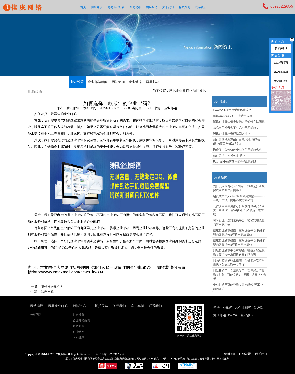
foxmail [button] (233, 315)
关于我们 (168, 7)
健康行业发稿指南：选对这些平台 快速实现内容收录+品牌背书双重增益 (239, 232)
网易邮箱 (152, 82)
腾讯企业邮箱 (179, 90)
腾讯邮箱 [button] (219, 315)
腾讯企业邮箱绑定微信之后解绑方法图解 (239, 121)
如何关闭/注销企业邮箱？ (229, 155)
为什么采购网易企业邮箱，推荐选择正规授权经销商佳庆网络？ (239, 188)
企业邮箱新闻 (98, 82)
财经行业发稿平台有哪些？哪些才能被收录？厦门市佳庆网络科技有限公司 (239, 252)
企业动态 (135, 82)
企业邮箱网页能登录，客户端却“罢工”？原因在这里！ (238, 286)
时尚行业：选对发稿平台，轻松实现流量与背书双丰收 (239, 222)
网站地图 (229, 354)
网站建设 (96, 7)
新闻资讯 (135, 7)
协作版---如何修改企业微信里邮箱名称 (237, 149)
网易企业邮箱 (116, 7)
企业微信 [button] (247, 315)
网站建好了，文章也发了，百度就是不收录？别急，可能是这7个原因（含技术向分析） (239, 274)
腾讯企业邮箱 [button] (223, 307)
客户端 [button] (258, 307)
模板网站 (36, 314)
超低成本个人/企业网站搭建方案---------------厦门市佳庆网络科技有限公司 (239, 198)
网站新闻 (118, 82)
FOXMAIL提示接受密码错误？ (232, 109)
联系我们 (200, 7)
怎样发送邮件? (51, 286)
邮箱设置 (77, 82)
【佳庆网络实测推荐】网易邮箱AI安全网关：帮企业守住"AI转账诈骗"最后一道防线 (238, 210)
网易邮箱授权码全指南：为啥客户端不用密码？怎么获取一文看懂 (239, 262)
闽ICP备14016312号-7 (110, 354)
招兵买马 (151, 7)
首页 (83, 7)
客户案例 (184, 7)
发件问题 (47, 291)
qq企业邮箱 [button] (243, 307)
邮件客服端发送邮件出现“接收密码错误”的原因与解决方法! (236, 141)
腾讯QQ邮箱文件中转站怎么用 (232, 115)
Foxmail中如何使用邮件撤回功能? (234, 161)
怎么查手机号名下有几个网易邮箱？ (236, 127)
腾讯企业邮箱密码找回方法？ (231, 133)
